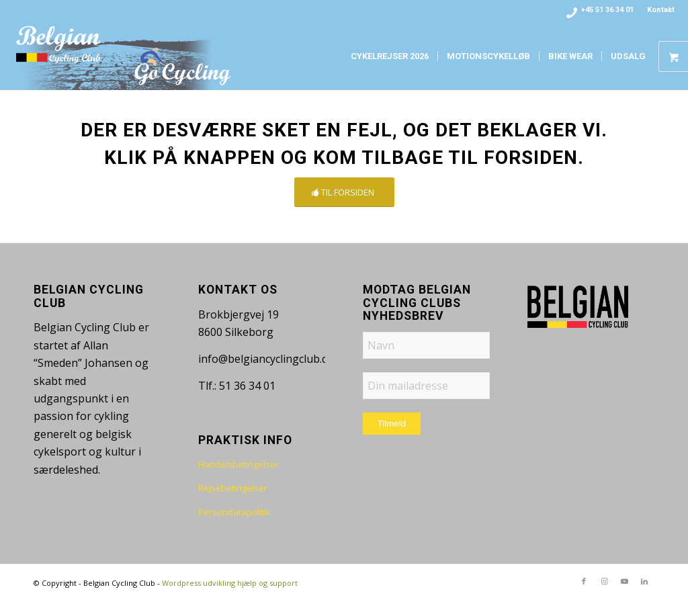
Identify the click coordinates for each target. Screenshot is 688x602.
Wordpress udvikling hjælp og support (230, 583)
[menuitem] (657, 10)
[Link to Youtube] (624, 581)
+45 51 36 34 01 (607, 9)
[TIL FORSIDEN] (344, 192)
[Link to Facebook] (584, 581)
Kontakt (661, 9)
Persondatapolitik (234, 512)
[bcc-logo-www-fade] (124, 56)
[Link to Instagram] (604, 581)
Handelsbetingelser (238, 464)
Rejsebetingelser (232, 488)
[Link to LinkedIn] (644, 581)
